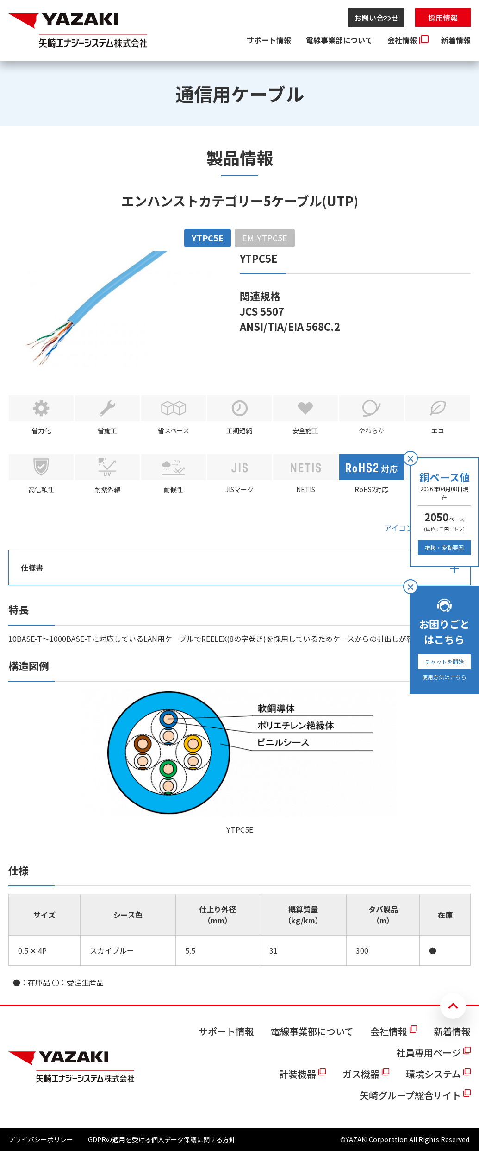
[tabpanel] (239, 619)
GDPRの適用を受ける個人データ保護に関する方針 (162, 1139)
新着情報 (456, 39)
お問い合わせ (376, 17)
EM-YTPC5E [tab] (264, 238)
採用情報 (443, 17)
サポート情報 (269, 39)
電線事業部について (339, 39)
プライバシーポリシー (40, 1139)
